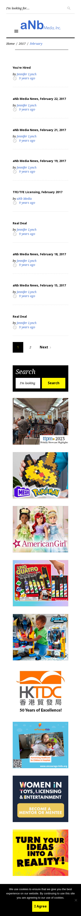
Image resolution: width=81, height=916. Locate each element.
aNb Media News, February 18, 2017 (39, 254)
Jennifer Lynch (26, 74)
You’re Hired (22, 68)
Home (10, 44)
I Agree (40, 906)
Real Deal (20, 223)
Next (46, 347)
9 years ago (27, 78)
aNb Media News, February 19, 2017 (39, 161)
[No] (76, 900)
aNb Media (24, 199)
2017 (22, 44)
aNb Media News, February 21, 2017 (39, 130)
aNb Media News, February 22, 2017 (39, 99)
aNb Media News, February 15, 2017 (39, 285)
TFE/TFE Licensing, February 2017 (37, 192)
